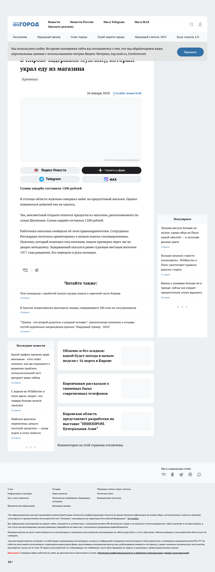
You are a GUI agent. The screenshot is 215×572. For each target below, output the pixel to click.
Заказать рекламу (61, 26)
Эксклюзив (20, 37)
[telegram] (37, 270)
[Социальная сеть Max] (112, 179)
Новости (54, 22)
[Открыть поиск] (191, 24)
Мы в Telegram (114, 22)
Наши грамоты (59, 493)
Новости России (82, 22)
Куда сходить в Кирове (192, 37)
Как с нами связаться (18, 498)
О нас (10, 489)
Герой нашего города (111, 37)
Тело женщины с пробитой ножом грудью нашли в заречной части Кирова (80, 296)
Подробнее (133, 518)
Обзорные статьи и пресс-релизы (114, 489)
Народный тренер (49, 37)
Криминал (30, 79)
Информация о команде (20, 493)
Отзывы (56, 489)
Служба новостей (127, 93)
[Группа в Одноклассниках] (172, 474)
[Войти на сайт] (200, 24)
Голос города (79, 37)
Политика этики (105, 493)
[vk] (25, 270)
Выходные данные (61, 505)
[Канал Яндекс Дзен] (112, 170)
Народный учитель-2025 (151, 37)
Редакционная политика (109, 498)
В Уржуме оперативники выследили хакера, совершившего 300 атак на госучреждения (80, 310)
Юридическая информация (21, 505)
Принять (190, 52)
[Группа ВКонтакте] (163, 474)
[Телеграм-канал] (50, 179)
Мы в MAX (141, 22)
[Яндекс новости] (50, 170)
